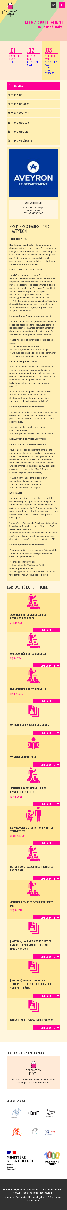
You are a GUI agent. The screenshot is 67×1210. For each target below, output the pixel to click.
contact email (33, 210)
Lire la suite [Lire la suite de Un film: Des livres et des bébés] (48, 732)
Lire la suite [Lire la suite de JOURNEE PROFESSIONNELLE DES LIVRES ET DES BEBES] (48, 630)
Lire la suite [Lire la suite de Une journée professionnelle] (48, 665)
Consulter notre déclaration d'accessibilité (33, 1192)
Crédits (49, 1197)
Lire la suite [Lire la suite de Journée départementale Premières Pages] (48, 917)
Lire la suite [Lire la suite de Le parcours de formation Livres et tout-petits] (48, 843)
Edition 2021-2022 (18, 113)
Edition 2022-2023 (18, 104)
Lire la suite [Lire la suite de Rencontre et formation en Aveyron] (48, 1027)
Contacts (9, 1197)
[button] (53, 5)
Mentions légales (36, 1197)
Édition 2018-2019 (18, 131)
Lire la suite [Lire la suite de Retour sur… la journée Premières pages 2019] (48, 878)
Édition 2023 (15, 95)
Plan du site (21, 1197)
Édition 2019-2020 (18, 122)
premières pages (15, 54)
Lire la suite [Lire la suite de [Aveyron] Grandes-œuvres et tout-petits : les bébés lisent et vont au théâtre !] (48, 995)
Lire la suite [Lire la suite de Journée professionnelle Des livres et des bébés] (48, 803)
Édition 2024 (16, 86)
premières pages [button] (51, 60)
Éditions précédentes (21, 140)
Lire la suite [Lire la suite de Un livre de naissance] (48, 764)
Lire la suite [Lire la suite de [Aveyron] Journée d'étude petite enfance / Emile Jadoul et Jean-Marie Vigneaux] (48, 956)
